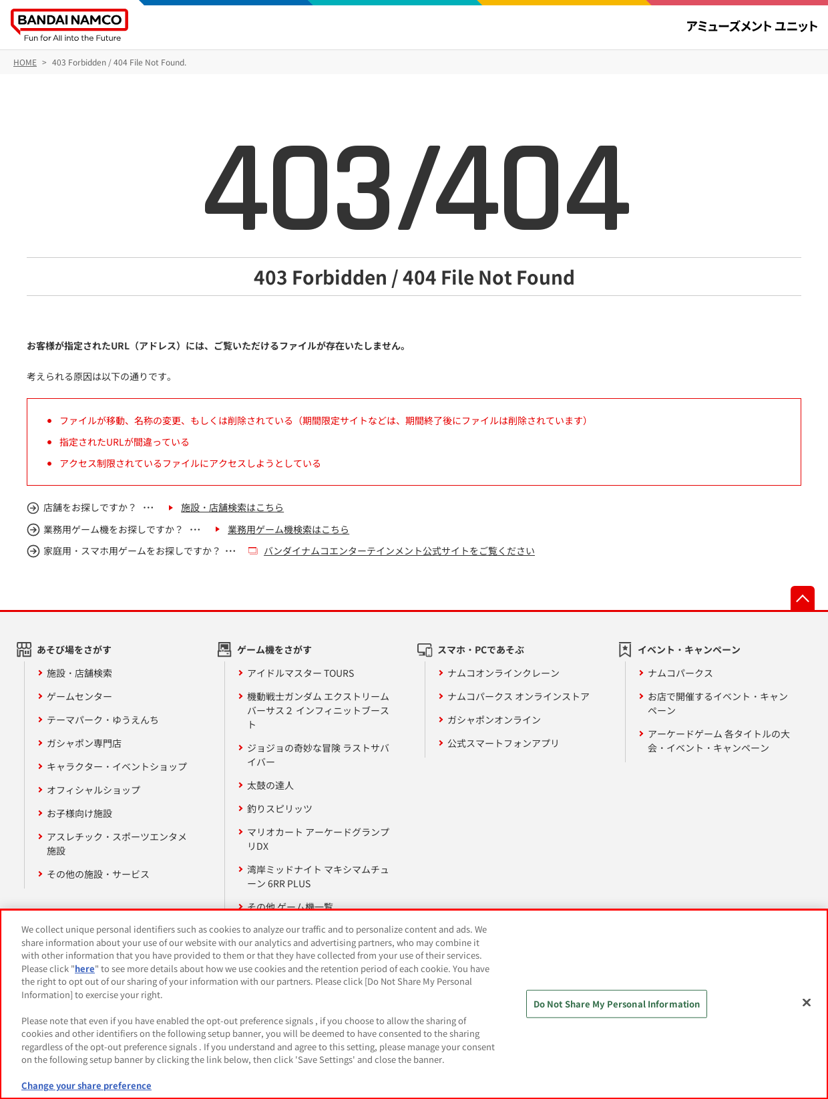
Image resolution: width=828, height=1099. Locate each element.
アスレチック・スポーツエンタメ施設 (117, 843)
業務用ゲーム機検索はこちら (288, 529)
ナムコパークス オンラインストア (518, 696)
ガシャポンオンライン (494, 719)
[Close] (806, 1002)
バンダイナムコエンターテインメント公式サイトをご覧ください (399, 550)
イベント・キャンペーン (689, 649)
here (85, 968)
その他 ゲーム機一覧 (290, 906)
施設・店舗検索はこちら (232, 507)
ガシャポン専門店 (84, 743)
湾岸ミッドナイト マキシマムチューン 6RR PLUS (318, 876)
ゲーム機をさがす (274, 649)
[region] (414, 1004)
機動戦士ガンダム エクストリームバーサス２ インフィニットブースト (318, 710)
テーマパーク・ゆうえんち (103, 719)
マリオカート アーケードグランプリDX (318, 838)
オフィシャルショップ (93, 789)
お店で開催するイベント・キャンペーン (718, 703)
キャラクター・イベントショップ (117, 766)
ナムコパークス (680, 672)
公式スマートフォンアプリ (503, 743)
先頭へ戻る (803, 598)
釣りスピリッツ (280, 808)
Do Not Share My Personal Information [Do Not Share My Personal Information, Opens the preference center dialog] (617, 1003)
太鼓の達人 (270, 785)
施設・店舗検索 (79, 672)
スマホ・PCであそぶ (480, 649)
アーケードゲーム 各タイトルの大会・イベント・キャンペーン (719, 740)
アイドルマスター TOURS (300, 672)
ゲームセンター (79, 696)
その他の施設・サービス (98, 874)
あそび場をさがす (74, 649)
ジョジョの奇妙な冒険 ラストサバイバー (318, 754)
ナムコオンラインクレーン (503, 672)
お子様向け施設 (79, 813)
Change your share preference (86, 1085)
